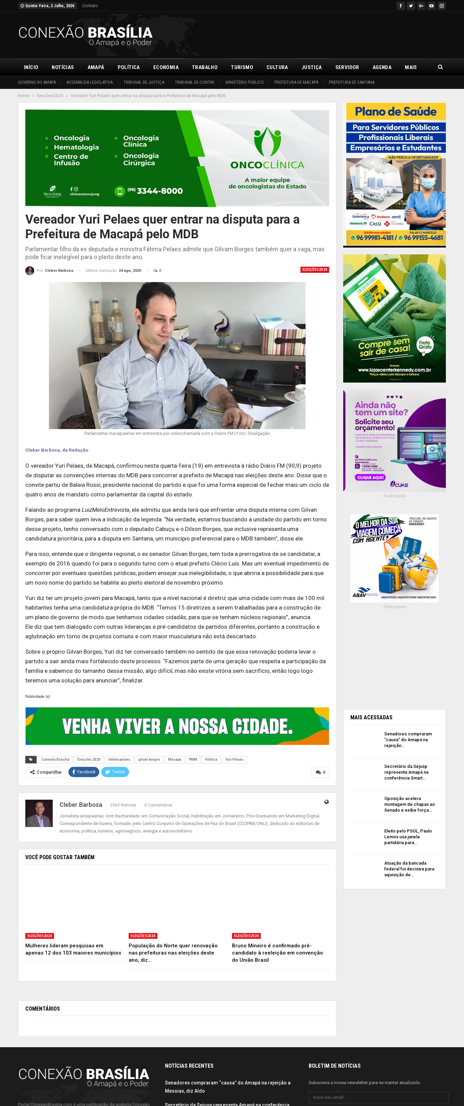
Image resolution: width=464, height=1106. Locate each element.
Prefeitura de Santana (351, 82)
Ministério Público (244, 82)
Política (129, 67)
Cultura (277, 67)
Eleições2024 (314, 269)
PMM (193, 759)
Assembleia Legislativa (89, 82)
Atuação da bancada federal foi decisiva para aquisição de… (409, 869)
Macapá (174, 759)
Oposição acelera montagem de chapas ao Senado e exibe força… (409, 804)
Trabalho (205, 67)
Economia (166, 67)
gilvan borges (149, 759)
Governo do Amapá (37, 82)
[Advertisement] (321, 33)
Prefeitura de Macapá (296, 82)
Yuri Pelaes (234, 759)
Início (31, 67)
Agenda (382, 67)
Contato (90, 5)
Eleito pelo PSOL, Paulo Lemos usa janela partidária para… (408, 836)
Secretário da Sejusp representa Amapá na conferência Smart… (406, 772)
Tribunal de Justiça (144, 82)
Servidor (347, 67)
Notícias (63, 67)
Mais (411, 67)
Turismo (242, 67)
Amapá (96, 67)
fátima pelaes (119, 759)
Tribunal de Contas (195, 82)
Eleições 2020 (89, 759)
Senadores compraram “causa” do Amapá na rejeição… (408, 739)
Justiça (311, 67)
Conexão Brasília (55, 759)
